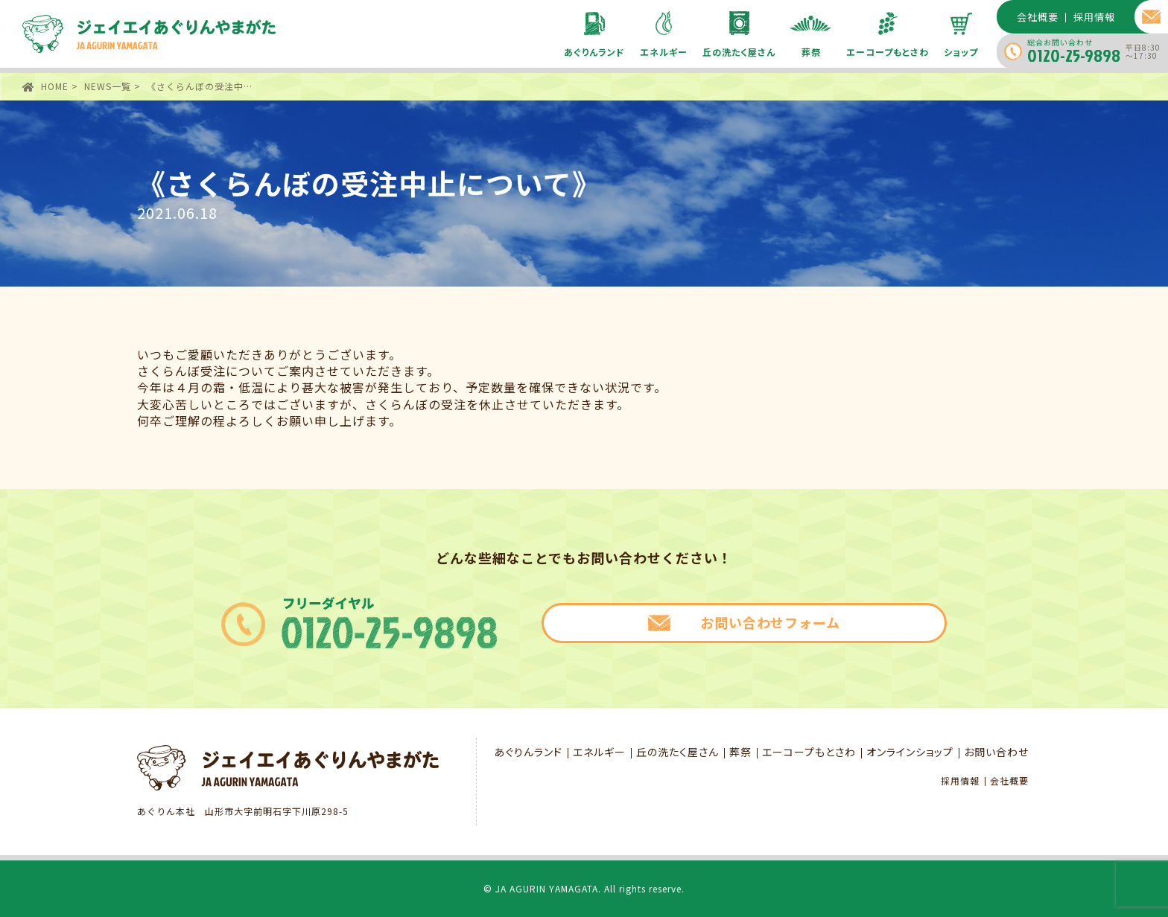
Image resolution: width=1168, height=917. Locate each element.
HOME (55, 86)
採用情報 (960, 781)
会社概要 (1009, 781)
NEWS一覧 (107, 86)
